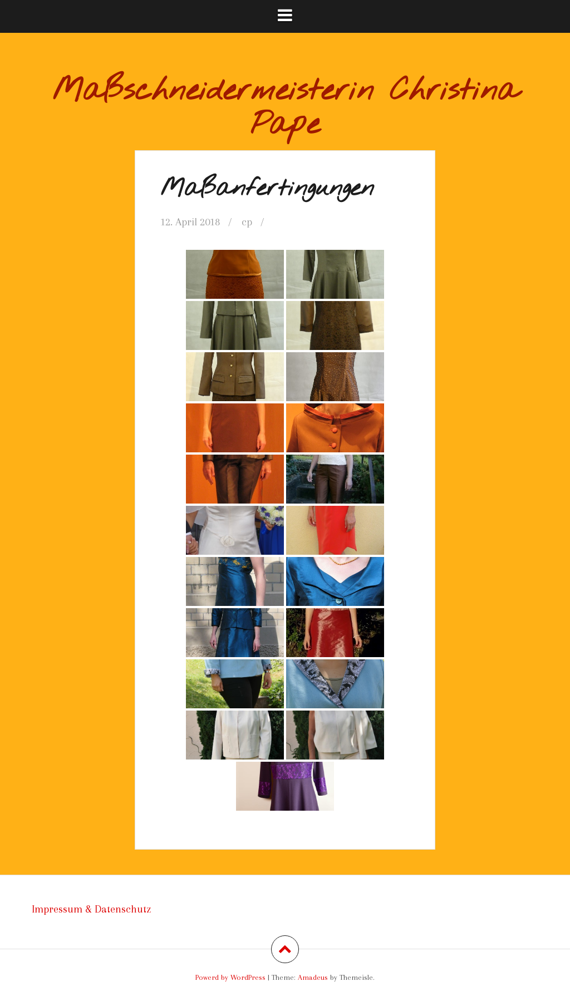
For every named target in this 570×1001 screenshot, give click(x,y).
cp (247, 222)
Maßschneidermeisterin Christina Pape (285, 108)
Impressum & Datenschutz (91, 909)
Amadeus (313, 977)
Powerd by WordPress (230, 977)
